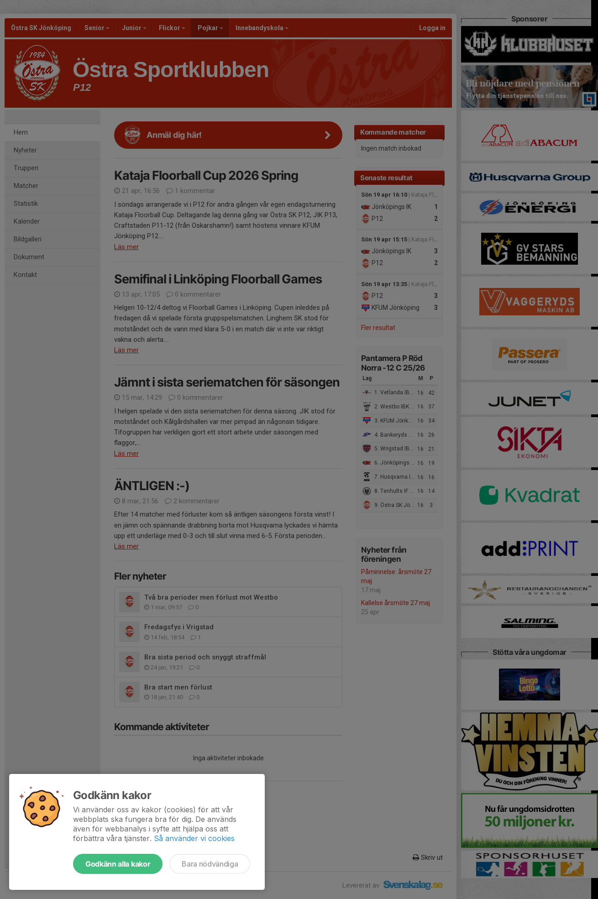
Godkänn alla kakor (117, 863)
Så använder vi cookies (194, 838)
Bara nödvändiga (210, 863)
